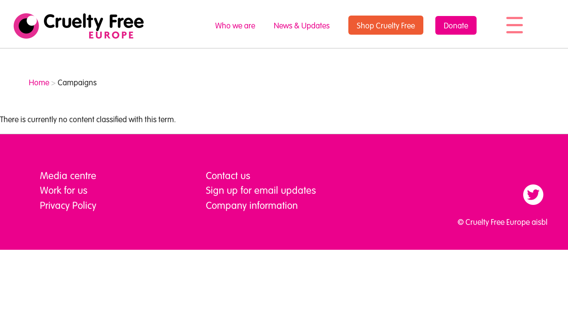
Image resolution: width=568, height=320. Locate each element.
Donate (456, 25)
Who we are (235, 25)
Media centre (68, 175)
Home (39, 82)
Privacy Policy (68, 205)
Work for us (63, 189)
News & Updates (302, 25)
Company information (252, 205)
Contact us (228, 175)
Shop (386, 25)
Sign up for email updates (261, 189)
